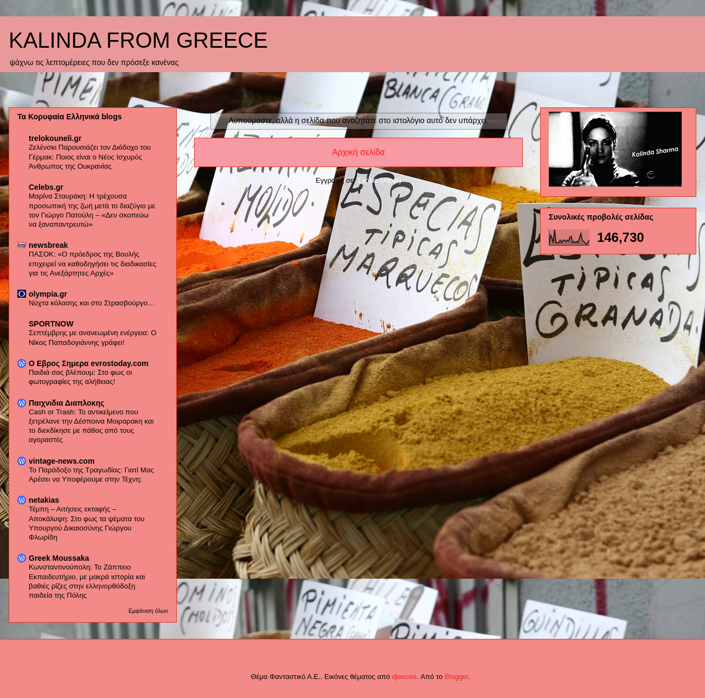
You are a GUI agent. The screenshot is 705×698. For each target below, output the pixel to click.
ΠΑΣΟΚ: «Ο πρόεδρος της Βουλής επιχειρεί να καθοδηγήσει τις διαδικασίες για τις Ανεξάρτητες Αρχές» (92, 263)
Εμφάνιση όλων (148, 610)
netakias (44, 500)
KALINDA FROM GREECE (138, 40)
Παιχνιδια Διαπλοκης (66, 403)
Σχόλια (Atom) (379, 180)
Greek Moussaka (59, 558)
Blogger (457, 677)
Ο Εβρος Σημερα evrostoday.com (89, 363)
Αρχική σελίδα (358, 152)
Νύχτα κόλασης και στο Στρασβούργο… (92, 303)
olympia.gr (48, 294)
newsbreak (48, 245)
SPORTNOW (51, 323)
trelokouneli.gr (55, 138)
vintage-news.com (61, 461)
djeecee (404, 677)
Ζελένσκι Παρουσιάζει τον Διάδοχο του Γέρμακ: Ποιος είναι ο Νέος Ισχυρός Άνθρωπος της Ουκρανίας (90, 156)
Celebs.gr (46, 187)
